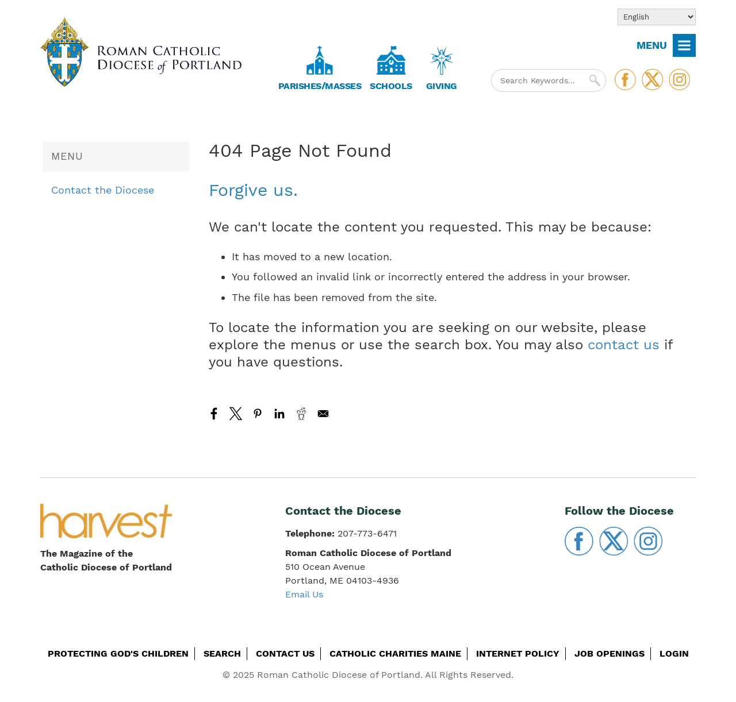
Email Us (304, 594)
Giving (441, 85)
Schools (391, 85)
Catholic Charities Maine (395, 653)
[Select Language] (657, 17)
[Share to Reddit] (301, 413)
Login (674, 653)
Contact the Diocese (102, 190)
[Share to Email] (323, 413)
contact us (624, 345)
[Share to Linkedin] (279, 413)
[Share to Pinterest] (257, 413)
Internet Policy (517, 653)
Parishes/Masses (320, 85)
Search (222, 653)
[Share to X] (235, 413)
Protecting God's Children (118, 653)
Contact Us (285, 653)
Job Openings (609, 653)
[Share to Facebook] (214, 413)
